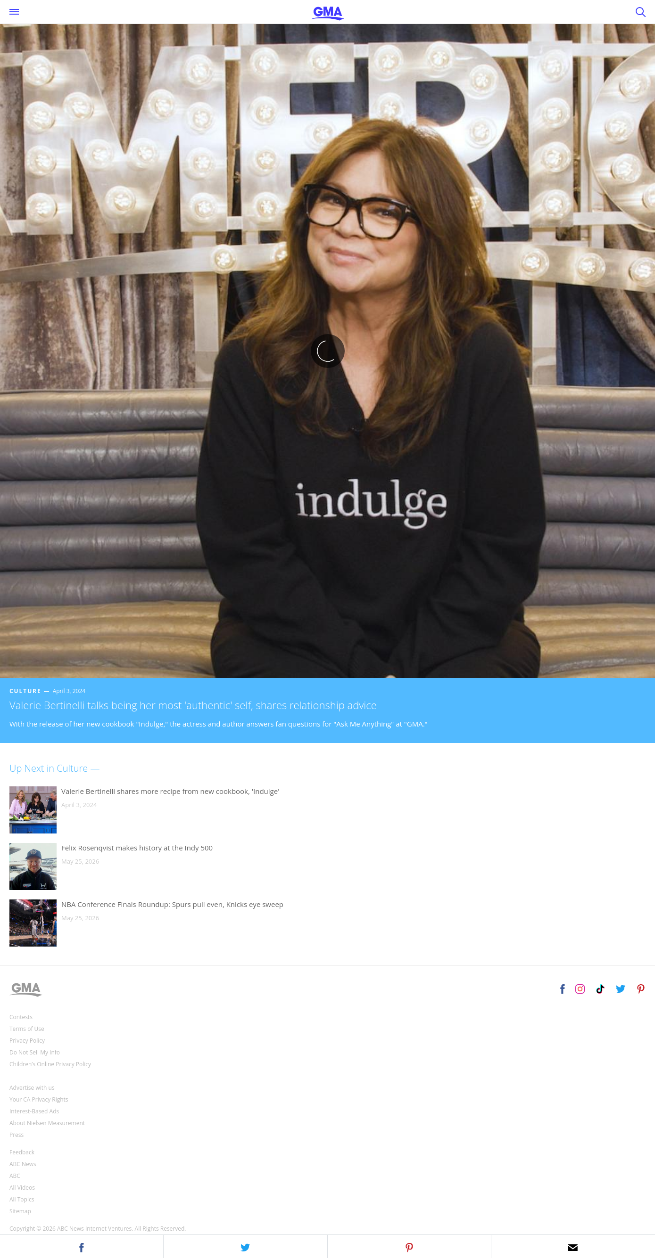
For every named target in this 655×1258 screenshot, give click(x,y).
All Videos (22, 1188)
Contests (21, 1017)
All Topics (21, 1199)
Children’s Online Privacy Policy (50, 1064)
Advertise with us (32, 1088)
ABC (14, 1176)
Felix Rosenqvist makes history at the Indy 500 (137, 847)
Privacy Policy (27, 1041)
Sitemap (20, 1211)
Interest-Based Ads (34, 1111)
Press (16, 1135)
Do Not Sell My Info (34, 1052)
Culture (25, 691)
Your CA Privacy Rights (38, 1099)
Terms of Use (26, 1029)
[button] (82, 1246)
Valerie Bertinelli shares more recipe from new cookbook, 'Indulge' (170, 791)
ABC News (22, 1164)
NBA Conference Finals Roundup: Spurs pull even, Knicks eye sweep (172, 904)
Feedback (21, 1152)
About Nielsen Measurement (47, 1123)
